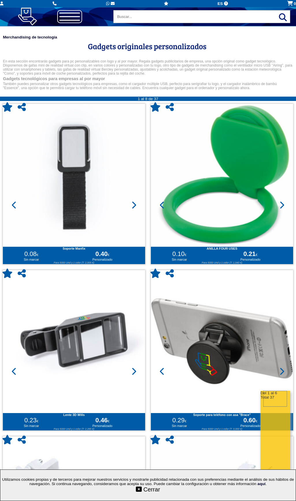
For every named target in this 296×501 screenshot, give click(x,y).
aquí (262, 484)
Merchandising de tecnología (30, 37)
